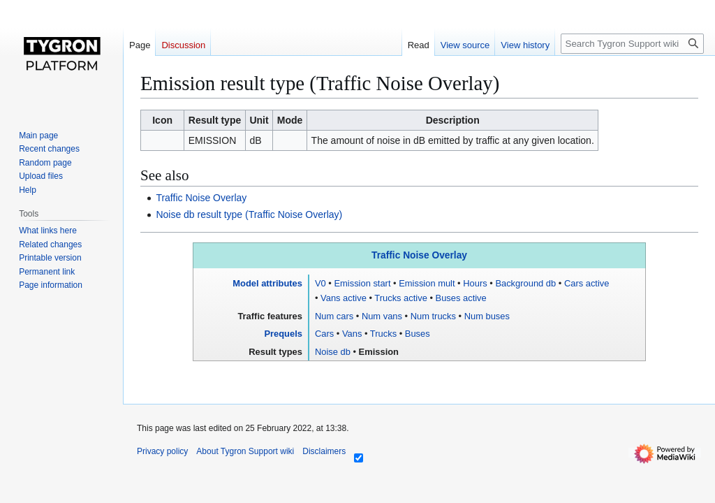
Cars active (587, 283)
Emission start (362, 283)
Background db (525, 283)
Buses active (461, 298)
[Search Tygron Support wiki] (632, 44)
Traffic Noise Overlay (201, 197)
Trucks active (400, 298)
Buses (417, 333)
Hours (475, 283)
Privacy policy (162, 451)
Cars (324, 333)
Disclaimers (324, 451)
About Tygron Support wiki (245, 451)
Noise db (333, 352)
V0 (320, 283)
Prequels (283, 333)
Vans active (343, 298)
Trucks (383, 333)
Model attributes (267, 283)
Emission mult (427, 283)
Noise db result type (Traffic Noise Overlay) (249, 214)
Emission (379, 352)
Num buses (487, 316)
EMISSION (212, 140)
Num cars (334, 316)
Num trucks (433, 316)
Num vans (382, 316)
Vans (352, 333)
